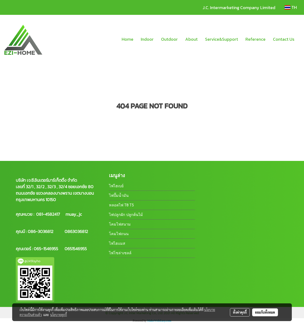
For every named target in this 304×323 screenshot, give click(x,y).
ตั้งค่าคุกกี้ (240, 312)
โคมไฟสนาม (120, 224)
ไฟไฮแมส (117, 243)
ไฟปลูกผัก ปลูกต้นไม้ (126, 214)
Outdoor (169, 39)
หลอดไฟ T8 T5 (121, 205)
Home (127, 39)
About (191, 39)
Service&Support (221, 39)
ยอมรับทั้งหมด (265, 312)
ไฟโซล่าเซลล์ (120, 253)
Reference (255, 39)
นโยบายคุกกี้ (58, 314)
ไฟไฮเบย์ (116, 186)
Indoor (147, 39)
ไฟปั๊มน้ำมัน (119, 195)
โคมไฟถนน (119, 234)
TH (291, 7)
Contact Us (283, 39)
